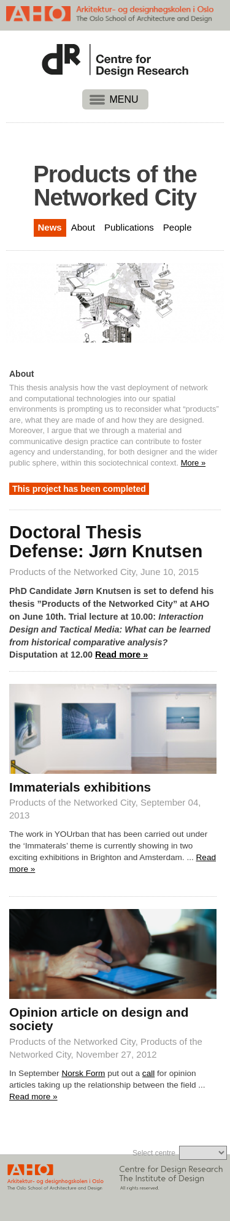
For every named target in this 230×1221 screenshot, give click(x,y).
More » (193, 462)
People (177, 227)
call (148, 1073)
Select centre (153, 1153)
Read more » (121, 654)
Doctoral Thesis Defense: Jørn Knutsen (105, 542)
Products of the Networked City (72, 571)
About (83, 227)
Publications (129, 227)
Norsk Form (83, 1073)
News (50, 227)
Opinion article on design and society (98, 1019)
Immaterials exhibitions (80, 787)
